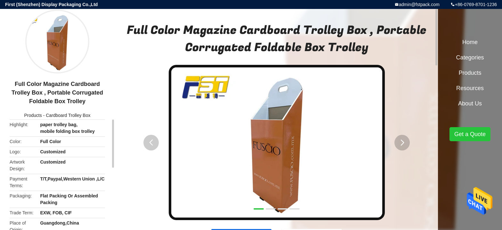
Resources (470, 88)
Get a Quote (470, 134)
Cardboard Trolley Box (68, 115)
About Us (470, 103)
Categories (470, 57)
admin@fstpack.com (419, 4)
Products (33, 115)
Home (470, 42)
